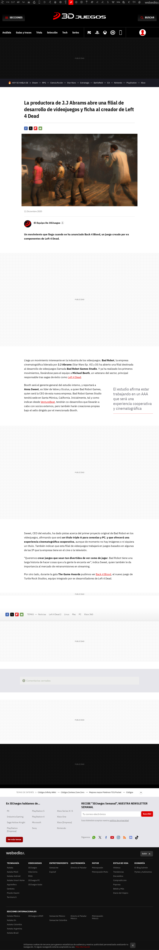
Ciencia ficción (56, 83)
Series (75, 32)
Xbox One (61, 816)
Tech (64, 32)
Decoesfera (118, 876)
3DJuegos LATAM (35, 916)
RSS (124, 836)
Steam (35, 83)
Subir (144, 853)
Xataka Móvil (12, 872)
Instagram (118, 836)
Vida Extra (32, 872)
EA (108, 83)
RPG (44, 83)
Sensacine (53, 867)
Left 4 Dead (74, 377)
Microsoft (36, 822)
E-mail (40, 128)
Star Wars (71, 83)
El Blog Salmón (141, 867)
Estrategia (84, 83)
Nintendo (118, 83)
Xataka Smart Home (16, 880)
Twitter (31, 128)
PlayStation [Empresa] (12, 829)
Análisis (6, 32)
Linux (66, 614)
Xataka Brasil (13, 933)
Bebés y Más (118, 888)
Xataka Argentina (14, 928)
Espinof (52, 872)
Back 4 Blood (103, 574)
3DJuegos (79, 16)
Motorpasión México (97, 917)
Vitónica (116, 867)
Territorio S (12, 897)
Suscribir (147, 814)
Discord (130, 836)
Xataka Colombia (14, 924)
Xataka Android (13, 876)
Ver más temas (14, 839)
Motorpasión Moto (100, 872)
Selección (52, 32)
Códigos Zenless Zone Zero (73, 792)
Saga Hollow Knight (16, 822)
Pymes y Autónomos (143, 872)
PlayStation (131, 83)
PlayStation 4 (38, 816)
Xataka (10, 867)
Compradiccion (119, 880)
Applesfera (12, 884)
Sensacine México (57, 916)
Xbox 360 (88, 614)
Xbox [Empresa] (64, 822)
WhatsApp (93, 836)
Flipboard (35, 128)
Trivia (39, 32)
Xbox (143, 83)
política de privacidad (119, 820)
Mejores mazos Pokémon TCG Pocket (105, 792)
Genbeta (10, 888)
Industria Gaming (15, 816)
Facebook (26, 128)
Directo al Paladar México (79, 917)
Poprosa (116, 884)
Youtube (112, 836)
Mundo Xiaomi (13, 893)
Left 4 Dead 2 (55, 614)
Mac (74, 614)
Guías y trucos (23, 32)
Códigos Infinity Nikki (47, 792)
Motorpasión (97, 867)
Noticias (42, 614)
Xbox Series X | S (65, 811)
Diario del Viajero (120, 893)
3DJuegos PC (34, 880)
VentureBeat (48, 402)
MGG (30, 876)
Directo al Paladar (79, 867)
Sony (34, 828)
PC (80, 614)
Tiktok (136, 836)
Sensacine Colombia (58, 920)
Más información (83, 947)
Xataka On (11, 920)
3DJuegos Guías (35, 884)
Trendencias (118, 872)
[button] (48, 223)
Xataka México (13, 916)
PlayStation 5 (38, 811)
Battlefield (98, 83)
